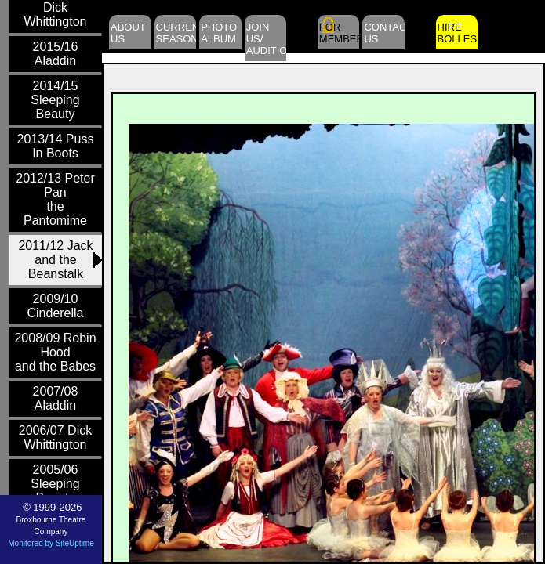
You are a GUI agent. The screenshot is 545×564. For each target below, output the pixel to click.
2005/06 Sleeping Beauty (55, 483)
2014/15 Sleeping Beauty (55, 100)
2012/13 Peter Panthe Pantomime (55, 199)
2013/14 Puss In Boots (55, 146)
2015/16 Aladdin (55, 53)
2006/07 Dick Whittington (55, 437)
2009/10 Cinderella (55, 306)
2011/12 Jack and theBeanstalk (55, 259)
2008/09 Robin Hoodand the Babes (55, 352)
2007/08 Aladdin (55, 398)
